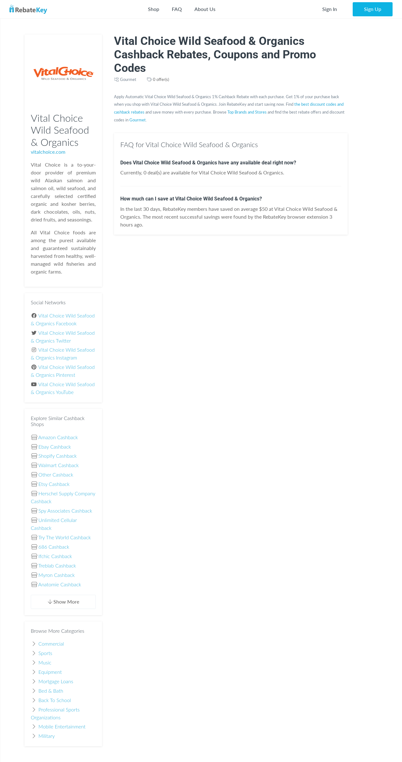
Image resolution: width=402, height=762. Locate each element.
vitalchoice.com (48, 152)
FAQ (177, 9)
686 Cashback (53, 547)
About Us (204, 9)
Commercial (51, 644)
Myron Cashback (56, 575)
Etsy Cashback (53, 484)
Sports (45, 653)
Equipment (50, 672)
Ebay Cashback (54, 447)
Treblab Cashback (57, 565)
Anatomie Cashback (59, 584)
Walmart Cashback (58, 465)
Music (44, 662)
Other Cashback (55, 474)
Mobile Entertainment (61, 726)
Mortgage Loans (55, 681)
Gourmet (128, 79)
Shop (153, 9)
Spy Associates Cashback (65, 511)
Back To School (54, 700)
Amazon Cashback (58, 437)
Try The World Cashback (64, 537)
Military (46, 736)
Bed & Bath (50, 691)
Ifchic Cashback (55, 556)
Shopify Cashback (57, 456)
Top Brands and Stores (247, 112)
